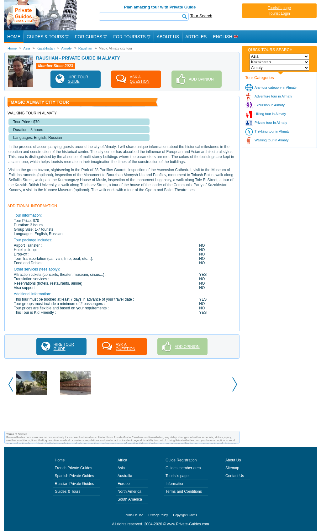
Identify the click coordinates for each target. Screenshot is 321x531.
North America (129, 491)
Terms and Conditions (184, 491)
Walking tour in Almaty (271, 140)
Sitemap (232, 468)
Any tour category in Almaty (276, 87)
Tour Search (201, 15)
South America (130, 499)
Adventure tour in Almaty (273, 96)
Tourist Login (279, 13)
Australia (125, 476)
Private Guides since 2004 (41, 15)
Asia (121, 468)
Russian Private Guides (74, 483)
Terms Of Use (133, 515)
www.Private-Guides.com (188, 524)
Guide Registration (181, 460)
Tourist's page (279, 8)
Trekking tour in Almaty (272, 131)
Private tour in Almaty (271, 122)
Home (13, 36)
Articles (196, 36)
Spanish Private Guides (74, 476)
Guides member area (183, 468)
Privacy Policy (158, 515)
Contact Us (234, 476)
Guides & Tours (68, 491)
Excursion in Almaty (270, 105)
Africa (122, 460)
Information (175, 483)
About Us (168, 36)
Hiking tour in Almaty (270, 114)
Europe (124, 483)
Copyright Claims (185, 515)
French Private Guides (73, 468)
